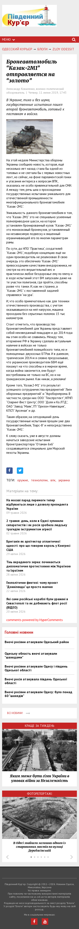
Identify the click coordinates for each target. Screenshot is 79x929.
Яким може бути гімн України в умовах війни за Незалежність (39, 778)
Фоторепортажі (39, 794)
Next (72, 857)
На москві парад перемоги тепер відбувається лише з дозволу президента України (37, 504)
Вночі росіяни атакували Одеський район (37, 642)
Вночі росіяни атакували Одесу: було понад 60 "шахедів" (38, 694)
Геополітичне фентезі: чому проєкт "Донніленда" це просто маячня (32, 585)
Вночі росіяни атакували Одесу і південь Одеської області (36, 668)
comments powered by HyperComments (34, 620)
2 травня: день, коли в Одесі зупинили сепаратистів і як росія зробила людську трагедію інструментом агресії (36, 525)
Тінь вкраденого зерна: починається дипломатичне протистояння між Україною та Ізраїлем (38, 566)
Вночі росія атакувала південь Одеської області (36, 681)
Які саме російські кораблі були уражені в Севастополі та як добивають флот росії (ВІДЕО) (37, 603)
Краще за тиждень (39, 726)
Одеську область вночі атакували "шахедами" (31, 655)
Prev (7, 857)
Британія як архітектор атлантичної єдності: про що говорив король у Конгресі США (38, 545)
